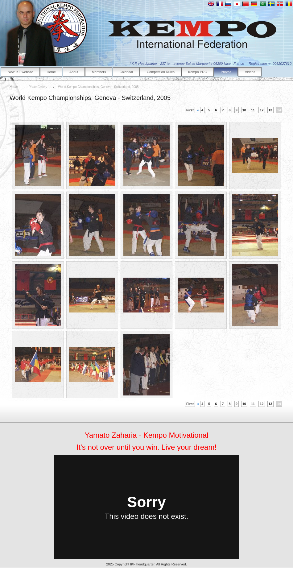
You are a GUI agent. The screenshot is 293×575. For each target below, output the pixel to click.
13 (270, 110)
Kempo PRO (197, 72)
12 (261, 110)
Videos (250, 72)
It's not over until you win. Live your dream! (146, 447)
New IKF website (20, 72)
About (73, 72)
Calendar (126, 72)
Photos (226, 72)
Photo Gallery (38, 87)
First (190, 110)
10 (244, 110)
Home (51, 72)
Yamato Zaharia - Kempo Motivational (146, 435)
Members (99, 72)
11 (253, 110)
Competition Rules (161, 72)
